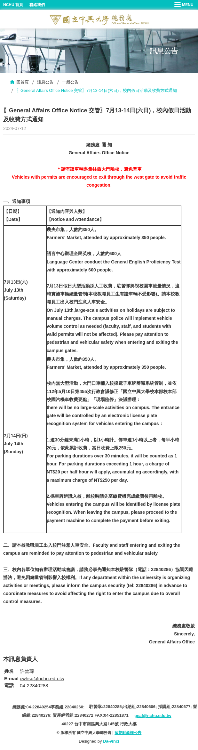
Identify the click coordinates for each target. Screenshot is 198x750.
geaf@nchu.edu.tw (152, 715)
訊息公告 (45, 82)
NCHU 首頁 (13, 5)
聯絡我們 (37, 5)
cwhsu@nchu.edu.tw (42, 678)
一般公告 (70, 82)
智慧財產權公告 (128, 732)
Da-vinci (111, 741)
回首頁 (22, 82)
